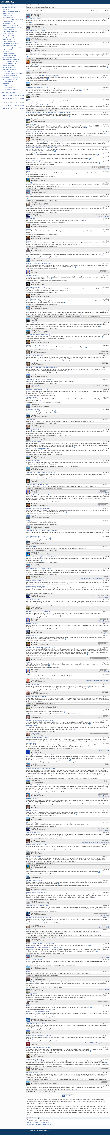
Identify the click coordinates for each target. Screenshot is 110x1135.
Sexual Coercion (31, 124)
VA (13, 108)
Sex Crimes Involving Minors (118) (13, 19)
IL (6, 99)
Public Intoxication (43, 430)
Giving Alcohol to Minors (62, 142)
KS (13, 99)
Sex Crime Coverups (51, 367)
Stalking (39, 856)
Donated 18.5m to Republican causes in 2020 (95, 578)
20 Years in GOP (104, 750)
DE (18, 96)
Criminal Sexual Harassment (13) (13, 27)
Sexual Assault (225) (9, 17)
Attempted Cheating (39, 1047)
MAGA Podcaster (104, 915)
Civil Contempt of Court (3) (10, 75)
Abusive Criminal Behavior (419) (11, 11)
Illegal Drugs (36, 65)
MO (11, 102)
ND (9, 105)
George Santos (35, 794)
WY (23, 108)
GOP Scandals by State (8, 92)
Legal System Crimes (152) (10, 31)
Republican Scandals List (8, 7)
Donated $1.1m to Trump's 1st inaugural (97, 1043)
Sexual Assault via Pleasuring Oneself (59, 112)
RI (21, 105)
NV (18, 102)
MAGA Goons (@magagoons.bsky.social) (39, 1124)
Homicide (33, 546)
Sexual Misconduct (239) (9, 53)
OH (11, 105)
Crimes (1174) (5, 9)
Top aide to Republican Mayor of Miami (97, 680)
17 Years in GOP (104, 927)
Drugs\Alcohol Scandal (51, 75)
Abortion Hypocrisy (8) (9, 65)
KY (16, 99)
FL (21, 96)
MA (1, 102)
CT (16, 96)
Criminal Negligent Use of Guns (45, 472)
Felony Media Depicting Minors (35, 557)
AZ (6, 96)
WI (21, 108)
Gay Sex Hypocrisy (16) (9, 63)
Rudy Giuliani (35, 658)
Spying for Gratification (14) (11, 25)
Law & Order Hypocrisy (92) (10, 61)
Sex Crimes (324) (7, 15)
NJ (23, 102)
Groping (35, 42)
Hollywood (81, 1101)
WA (16, 108)
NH (21, 102)
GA (23, 96)
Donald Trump (35, 385)
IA (11, 99)
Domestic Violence (32, 1072)
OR (16, 105)
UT (9, 108)
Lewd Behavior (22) (9, 23)
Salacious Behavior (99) (9, 55)
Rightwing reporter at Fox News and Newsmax (95, 842)
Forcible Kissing (31, 131)
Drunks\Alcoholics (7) (8, 87)
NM (1, 105)
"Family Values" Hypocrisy (49, 768)
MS (9, 102)
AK (4, 96)
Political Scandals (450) (8, 38)
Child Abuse (49, 379)
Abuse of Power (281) (9, 39)
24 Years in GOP (104, 957)
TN (4, 108)
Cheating (29, 42)
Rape (28, 99)
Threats (48, 568)
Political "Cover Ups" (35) (9, 45)
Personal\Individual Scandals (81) (11, 77)
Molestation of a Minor (33, 142)
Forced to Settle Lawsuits (52, 755)
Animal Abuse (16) (8, 83)
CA (11, 96)
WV (18, 108)
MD (23, 99)
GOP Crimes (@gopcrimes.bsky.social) (38, 1122)
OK (13, 105)
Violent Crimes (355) (8, 13)
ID (4, 99)
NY (4, 105)
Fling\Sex (29, 263)
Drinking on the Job (43, 448)
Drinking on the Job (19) (9, 81)
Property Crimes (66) (8, 36)
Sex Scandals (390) (7, 50)
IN (9, 99)
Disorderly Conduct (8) (9, 85)
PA (18, 105)
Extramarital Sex (31, 323)
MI (4, 102)
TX (6, 108)
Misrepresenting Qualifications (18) (12, 48)
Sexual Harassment (38, 755)
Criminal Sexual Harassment (41, 1011)
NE (16, 102)
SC (23, 105)
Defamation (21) (7, 71)
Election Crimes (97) (8, 33)
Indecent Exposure (37, 161)
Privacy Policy (32, 1130)
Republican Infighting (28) (10, 79)
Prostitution (39, 195)
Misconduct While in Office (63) (11, 43)
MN (6, 102)
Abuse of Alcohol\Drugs (50, 147)
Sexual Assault (30, 19)
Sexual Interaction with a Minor (35, 30)
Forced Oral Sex (42, 345)
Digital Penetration (51, 530)
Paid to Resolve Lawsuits (46, 495)
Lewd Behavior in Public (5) (10, 89)
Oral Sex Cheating (32, 87)
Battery (38, 19)
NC (6, 105)
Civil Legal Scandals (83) (8, 67)
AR (9, 96)
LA (18, 99)
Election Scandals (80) (9, 41)
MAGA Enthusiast (103, 169)
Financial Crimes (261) (9, 29)
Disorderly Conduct (38, 75)
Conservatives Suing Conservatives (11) (13, 73)
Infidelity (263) (6, 51)
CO (13, 96)
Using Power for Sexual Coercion (42, 105)
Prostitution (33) (8, 21)
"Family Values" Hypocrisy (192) (11, 59)
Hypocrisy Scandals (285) (8, 57)
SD (1, 108)
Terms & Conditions (44, 1130)
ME (21, 99)
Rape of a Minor (43, 87)
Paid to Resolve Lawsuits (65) (11, 69)
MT (13, 102)
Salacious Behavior (43, 737)
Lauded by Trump (103, 633)
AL (1, 96)
